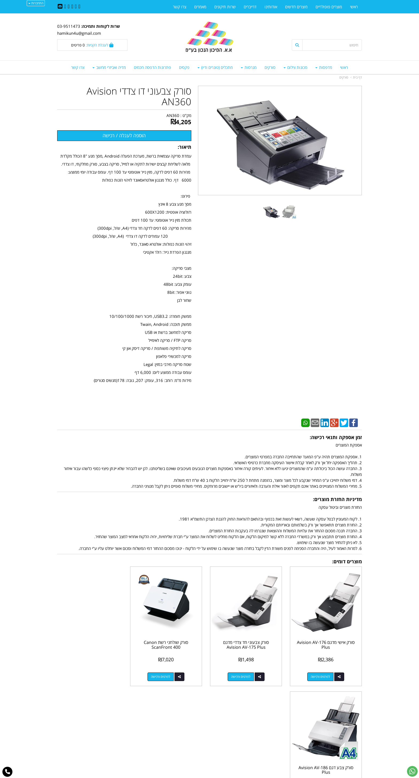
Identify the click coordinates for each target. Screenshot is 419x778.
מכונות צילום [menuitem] (295, 67)
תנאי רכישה (275, 734)
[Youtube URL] (65, 6)
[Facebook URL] (79, 6)
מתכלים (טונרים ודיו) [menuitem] (215, 67)
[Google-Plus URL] (68, 6)
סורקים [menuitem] (270, 67)
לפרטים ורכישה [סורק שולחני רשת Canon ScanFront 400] (165, 675)
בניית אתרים (188, 774)
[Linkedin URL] (72, 6)
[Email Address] (60, 6)
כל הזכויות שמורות (347, 754)
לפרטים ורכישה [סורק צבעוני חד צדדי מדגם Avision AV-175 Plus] (243, 675)
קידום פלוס (201, 774)
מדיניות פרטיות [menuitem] (350, 739)
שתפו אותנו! (195, 722)
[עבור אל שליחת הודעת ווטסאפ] (412, 771)
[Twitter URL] (76, 6)
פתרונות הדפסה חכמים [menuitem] (152, 67)
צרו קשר (198, 717)
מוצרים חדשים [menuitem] (296, 6)
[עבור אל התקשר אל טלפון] (7, 772)
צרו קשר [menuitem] (77, 67)
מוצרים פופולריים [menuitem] (329, 6)
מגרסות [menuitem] (249, 67)
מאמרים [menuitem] (200, 6)
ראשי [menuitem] (344, 67)
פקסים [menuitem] (184, 67)
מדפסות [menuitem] (323, 67)
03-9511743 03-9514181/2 (247, 728)
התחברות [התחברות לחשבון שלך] (35, 3)
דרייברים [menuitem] (250, 6)
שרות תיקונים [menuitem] (225, 6)
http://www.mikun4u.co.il (181, 711)
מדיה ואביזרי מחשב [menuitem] (109, 67)
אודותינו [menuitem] (271, 6)
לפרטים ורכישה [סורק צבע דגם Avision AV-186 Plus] (86, 675)
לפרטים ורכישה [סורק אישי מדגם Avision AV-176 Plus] (321, 675)
